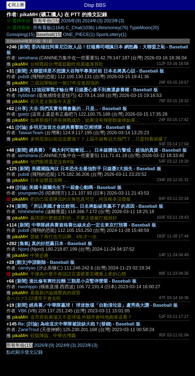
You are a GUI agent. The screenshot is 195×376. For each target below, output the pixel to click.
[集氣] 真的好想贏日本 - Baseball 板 (55, 243)
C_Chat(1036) (80, 27)
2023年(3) (114, 20)
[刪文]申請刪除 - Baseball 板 (45, 262)
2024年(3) (92, 20)
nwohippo (28, 286)
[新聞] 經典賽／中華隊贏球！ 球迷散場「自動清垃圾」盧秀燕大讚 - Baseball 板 (96, 305)
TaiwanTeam (30, 132)
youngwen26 (31, 193)
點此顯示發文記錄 (24, 352)
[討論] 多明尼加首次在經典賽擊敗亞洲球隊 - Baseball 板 (73, 127)
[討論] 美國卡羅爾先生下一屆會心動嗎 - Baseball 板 (68, 187)
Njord (23, 249)
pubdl (23, 76)
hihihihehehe (31, 211)
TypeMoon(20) (144, 27)
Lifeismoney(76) (112, 27)
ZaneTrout (28, 329)
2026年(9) (71, 20)
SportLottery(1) (111, 34)
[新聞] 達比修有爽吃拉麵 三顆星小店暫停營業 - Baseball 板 (76, 281)
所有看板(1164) (48, 27)
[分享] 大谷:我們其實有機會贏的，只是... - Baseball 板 (71, 108)
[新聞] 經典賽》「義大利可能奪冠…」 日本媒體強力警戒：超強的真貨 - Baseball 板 (101, 150)
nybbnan (27, 95)
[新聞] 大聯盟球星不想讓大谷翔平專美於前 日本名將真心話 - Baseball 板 (89, 71)
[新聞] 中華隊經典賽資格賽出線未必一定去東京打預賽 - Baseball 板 (87, 225)
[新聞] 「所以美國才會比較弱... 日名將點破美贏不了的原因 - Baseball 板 (89, 206)
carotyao (27, 267)
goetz (23, 114)
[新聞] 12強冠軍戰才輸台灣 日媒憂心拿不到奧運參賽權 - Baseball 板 (88, 89)
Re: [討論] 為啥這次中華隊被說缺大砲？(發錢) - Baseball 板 (79, 324)
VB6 (22, 310)
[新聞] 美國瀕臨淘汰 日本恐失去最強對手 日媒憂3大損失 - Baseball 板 (89, 168)
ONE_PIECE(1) (79, 34)
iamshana (28, 57)
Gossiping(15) (20, 34)
